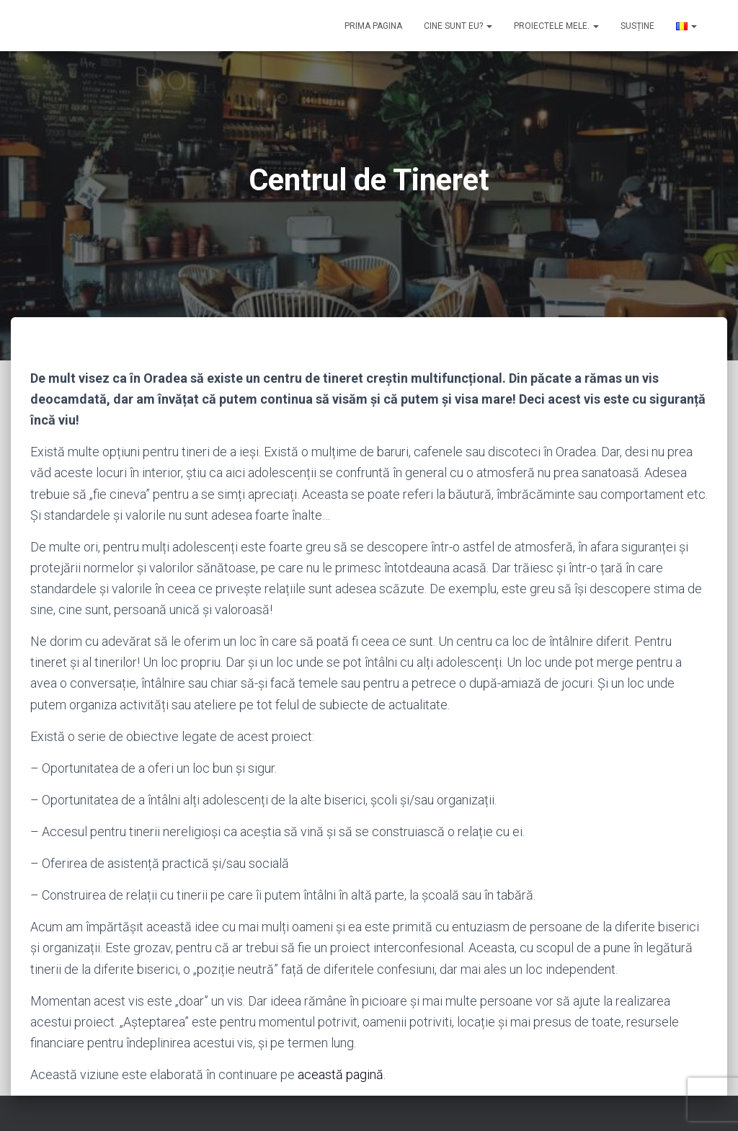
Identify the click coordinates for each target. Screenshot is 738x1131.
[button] (488, 26)
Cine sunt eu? (458, 26)
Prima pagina (373, 26)
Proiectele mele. (556, 26)
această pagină (340, 1074)
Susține (637, 26)
